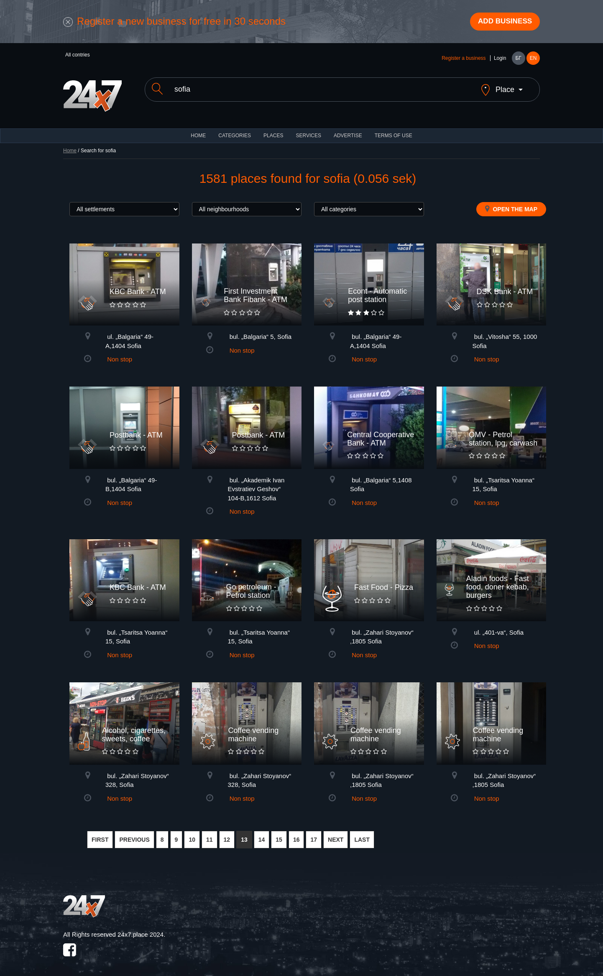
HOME (198, 130)
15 (279, 833)
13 (244, 833)
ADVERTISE (348, 130)
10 (192, 833)
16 (296, 833)
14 (261, 833)
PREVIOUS (134, 833)
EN (533, 59)
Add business (502, 22)
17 (313, 833)
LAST (362, 833)
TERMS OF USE (393, 130)
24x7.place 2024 (141, 928)
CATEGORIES (234, 130)
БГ (518, 59)
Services (308, 130)
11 (209, 833)
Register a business (463, 59)
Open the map (511, 203)
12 (227, 833)
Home (70, 145)
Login (500, 59)
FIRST (100, 833)
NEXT (335, 833)
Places (273, 130)
